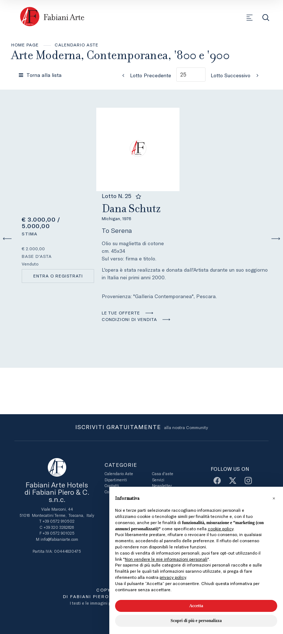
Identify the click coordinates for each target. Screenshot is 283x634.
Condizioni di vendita (129, 319)
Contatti (112, 485)
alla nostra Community (141, 427)
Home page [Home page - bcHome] (25, 45)
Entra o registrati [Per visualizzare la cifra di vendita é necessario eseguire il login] (58, 276)
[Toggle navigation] (249, 17)
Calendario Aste (76, 45)
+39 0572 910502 (58, 521)
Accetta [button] (196, 605)
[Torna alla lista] (41, 75)
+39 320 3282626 (58, 527)
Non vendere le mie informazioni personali (166, 559)
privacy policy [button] (173, 577)
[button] (273, 498)
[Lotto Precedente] (144, 75)
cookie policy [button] (220, 528)
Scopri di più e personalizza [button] (195, 620)
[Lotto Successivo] (236, 75)
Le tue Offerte (121, 313)
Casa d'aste (162, 474)
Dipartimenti (116, 480)
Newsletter (162, 485)
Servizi (158, 480)
